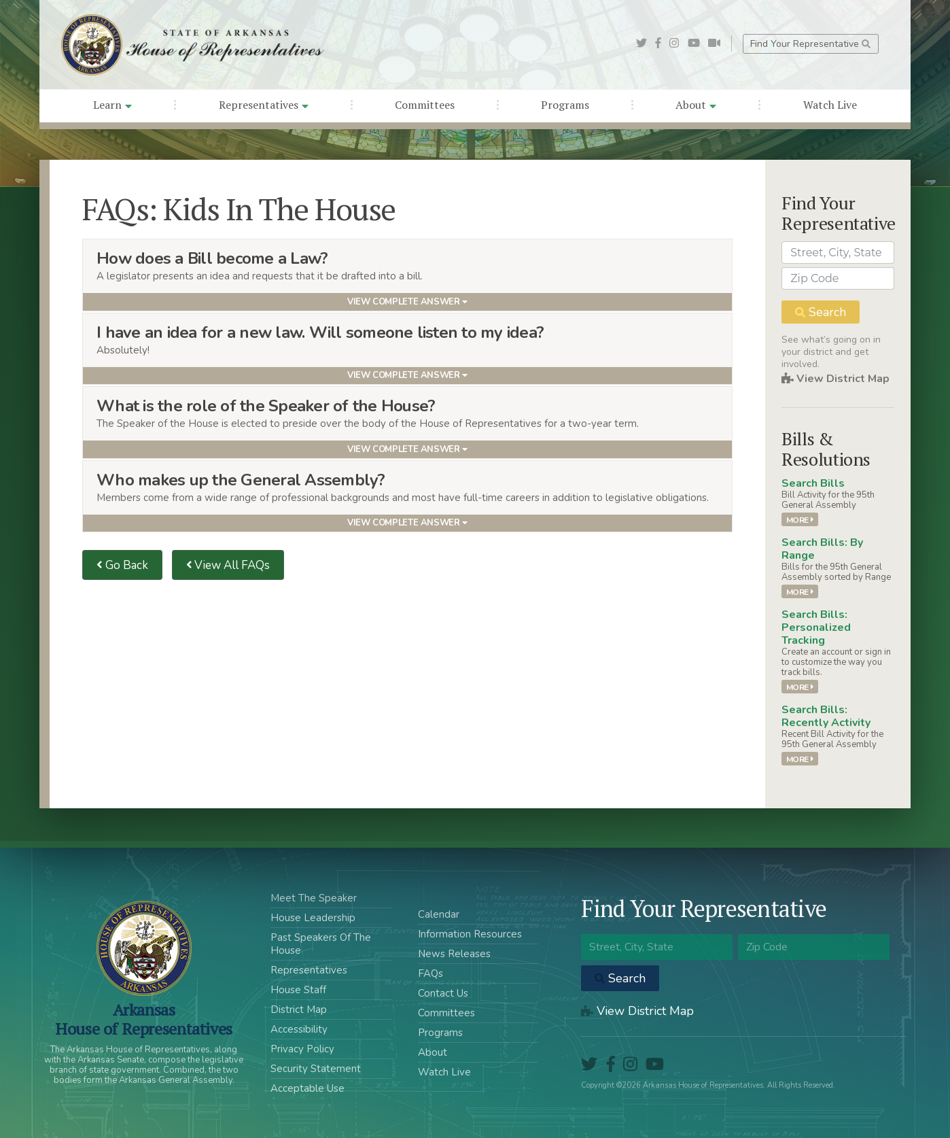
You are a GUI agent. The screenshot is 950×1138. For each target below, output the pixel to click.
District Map (298, 1009)
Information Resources (470, 934)
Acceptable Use (307, 1088)
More (800, 519)
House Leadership (312, 918)
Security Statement (315, 1068)
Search (820, 312)
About (695, 104)
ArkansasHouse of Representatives (143, 1019)
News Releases (454, 954)
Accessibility (299, 1029)
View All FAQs (228, 565)
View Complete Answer (407, 302)
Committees (425, 104)
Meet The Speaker (313, 898)
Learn (112, 104)
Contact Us (443, 993)
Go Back (122, 565)
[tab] (407, 275)
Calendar (438, 914)
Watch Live (830, 104)
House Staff (298, 990)
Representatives (264, 104)
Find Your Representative (810, 43)
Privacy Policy (302, 1049)
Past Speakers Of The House (320, 944)
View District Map (835, 378)
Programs (565, 104)
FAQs (430, 973)
